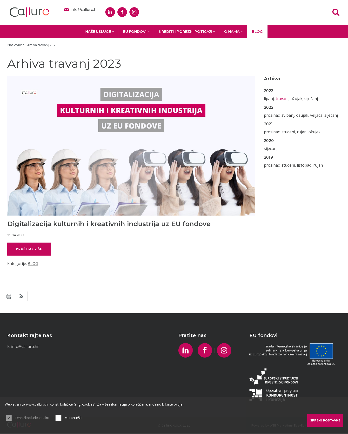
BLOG (257, 31)
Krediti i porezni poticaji (187, 31)
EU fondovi (136, 31)
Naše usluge (99, 31)
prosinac (272, 115)
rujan (302, 132)
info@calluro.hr (25, 347)
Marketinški (73, 417)
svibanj (287, 115)
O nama (233, 31)
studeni (288, 132)
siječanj (311, 98)
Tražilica (336, 12)
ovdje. (179, 404)
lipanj (269, 98)
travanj (282, 98)
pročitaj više (30, 249)
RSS (21, 296)
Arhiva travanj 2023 (42, 45)
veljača (316, 115)
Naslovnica (15, 45)
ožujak (296, 98)
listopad (304, 165)
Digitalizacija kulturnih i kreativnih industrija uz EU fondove (109, 224)
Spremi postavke (325, 420)
